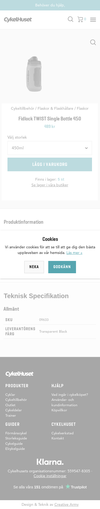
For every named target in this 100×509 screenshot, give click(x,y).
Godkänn (62, 266)
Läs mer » (74, 252)
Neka (34, 266)
